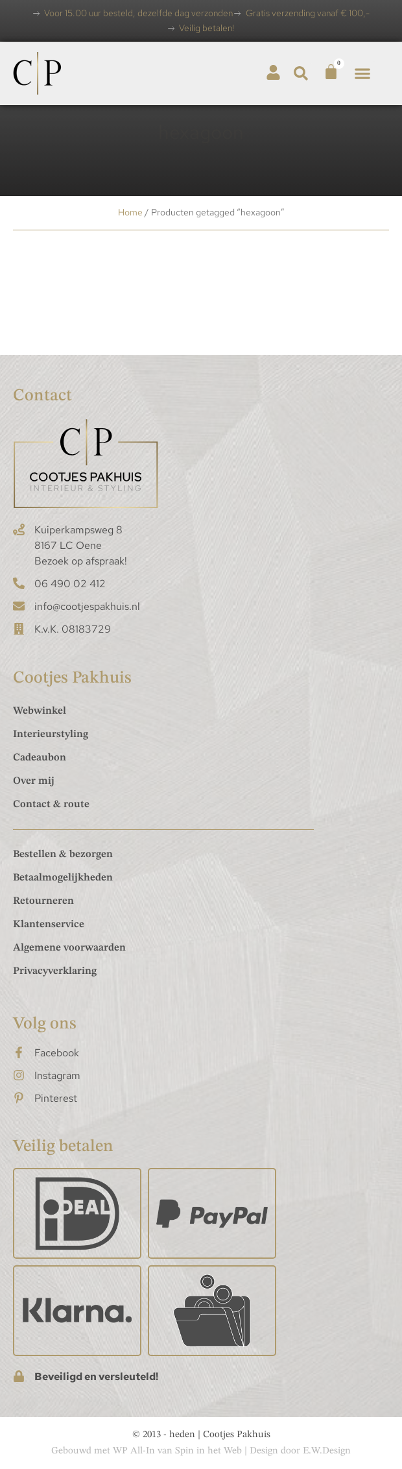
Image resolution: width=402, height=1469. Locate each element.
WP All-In (134, 1451)
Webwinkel (39, 711)
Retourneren (43, 901)
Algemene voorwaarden (69, 948)
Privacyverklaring (55, 971)
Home (130, 212)
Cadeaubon (39, 758)
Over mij (33, 781)
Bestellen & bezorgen (63, 854)
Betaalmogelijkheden (63, 878)
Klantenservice (48, 924)
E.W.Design (327, 1451)
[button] (301, 73)
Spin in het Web (208, 1451)
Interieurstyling (50, 734)
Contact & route (51, 804)
